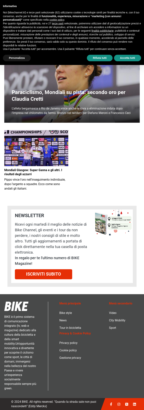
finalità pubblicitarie (102, 30)
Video (112, 313)
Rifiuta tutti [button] (100, 57)
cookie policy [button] (56, 19)
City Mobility (117, 320)
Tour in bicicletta (70, 328)
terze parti (57, 23)
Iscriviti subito (43, 274)
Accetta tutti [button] (127, 57)
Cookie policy (68, 350)
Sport (112, 328)
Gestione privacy (70, 358)
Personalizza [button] (17, 57)
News (63, 320)
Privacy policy (68, 343)
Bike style (65, 313)
